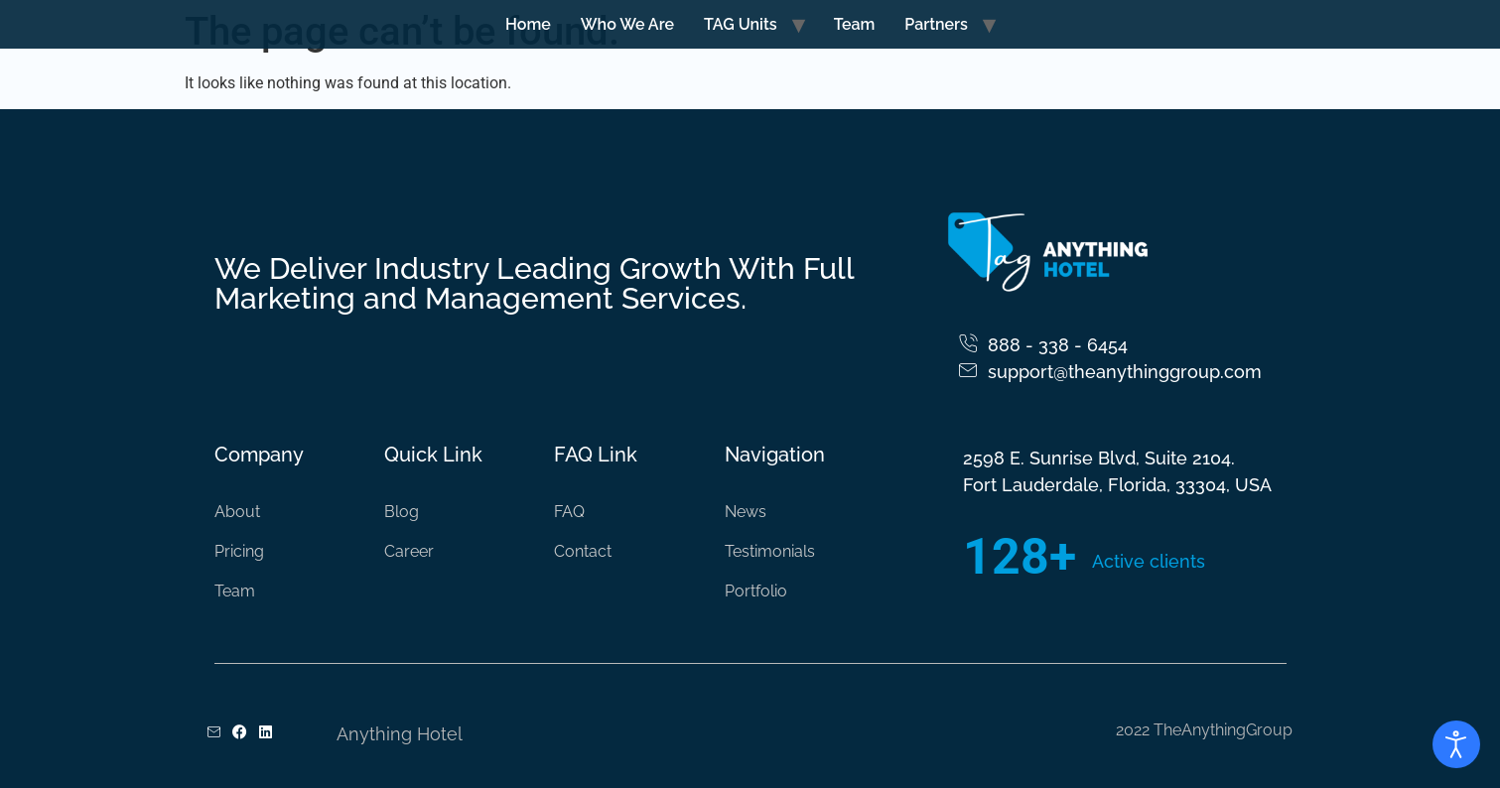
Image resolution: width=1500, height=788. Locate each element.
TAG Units (740, 24)
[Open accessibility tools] (1456, 744)
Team (855, 24)
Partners (936, 24)
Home (528, 24)
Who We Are (627, 24)
